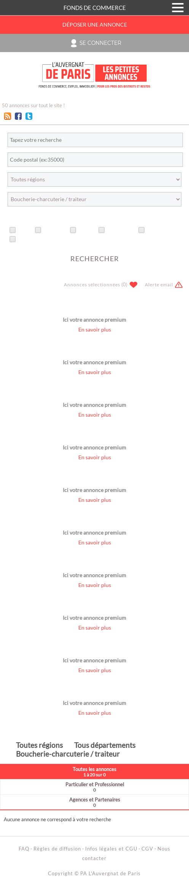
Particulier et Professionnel (94, 786)
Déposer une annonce (94, 25)
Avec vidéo (31, 239)
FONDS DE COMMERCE (95, 7)
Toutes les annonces (94, 771)
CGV (147, 849)
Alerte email (159, 284)
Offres (87, 230)
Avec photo (160, 230)
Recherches (120, 230)
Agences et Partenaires (94, 802)
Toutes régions (39, 745)
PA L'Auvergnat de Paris (110, 873)
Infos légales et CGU (111, 849)
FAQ (24, 849)
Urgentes (55, 230)
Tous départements (104, 745)
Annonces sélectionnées (92, 284)
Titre (24, 230)
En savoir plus (94, 330)
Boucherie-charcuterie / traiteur (68, 753)
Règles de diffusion (57, 849)
